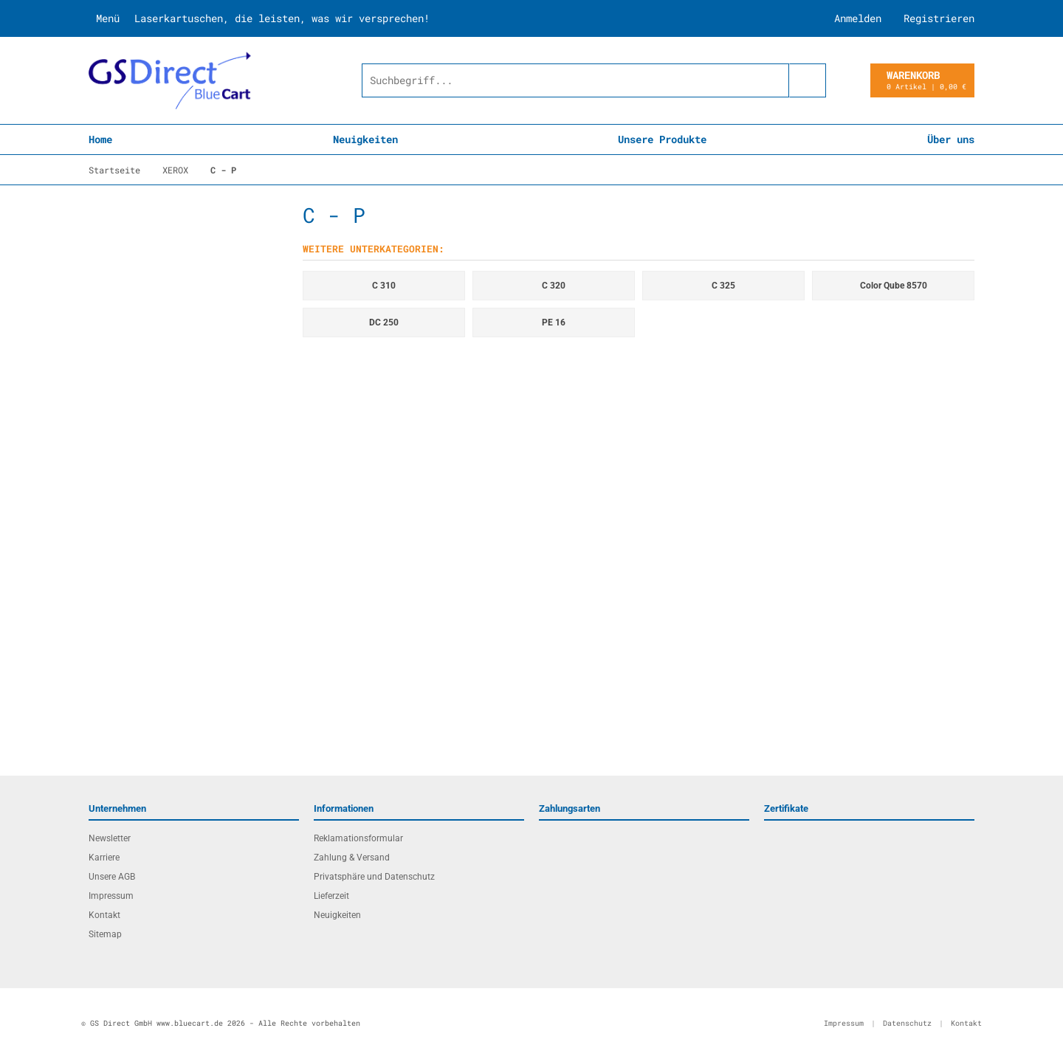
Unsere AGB (112, 877)
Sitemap (105, 934)
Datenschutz (907, 1023)
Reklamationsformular (358, 838)
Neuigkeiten (365, 139)
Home (100, 139)
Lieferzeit (331, 896)
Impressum (111, 896)
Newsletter (110, 838)
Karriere (104, 857)
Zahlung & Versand (352, 857)
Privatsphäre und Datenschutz (374, 877)
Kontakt (104, 915)
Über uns (950, 139)
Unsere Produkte (662, 139)
